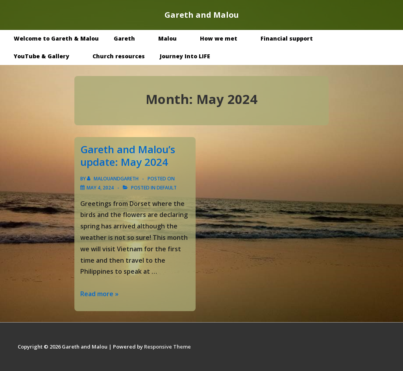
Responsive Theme (167, 346)
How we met (224, 38)
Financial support (287, 38)
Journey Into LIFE (185, 56)
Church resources (118, 56)
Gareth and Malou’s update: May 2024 (127, 155)
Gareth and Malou (202, 14)
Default (167, 187)
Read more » (99, 293)
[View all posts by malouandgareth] (113, 178)
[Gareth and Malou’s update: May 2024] (100, 187)
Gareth (130, 38)
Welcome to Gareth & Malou (56, 38)
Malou (173, 38)
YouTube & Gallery (47, 56)
